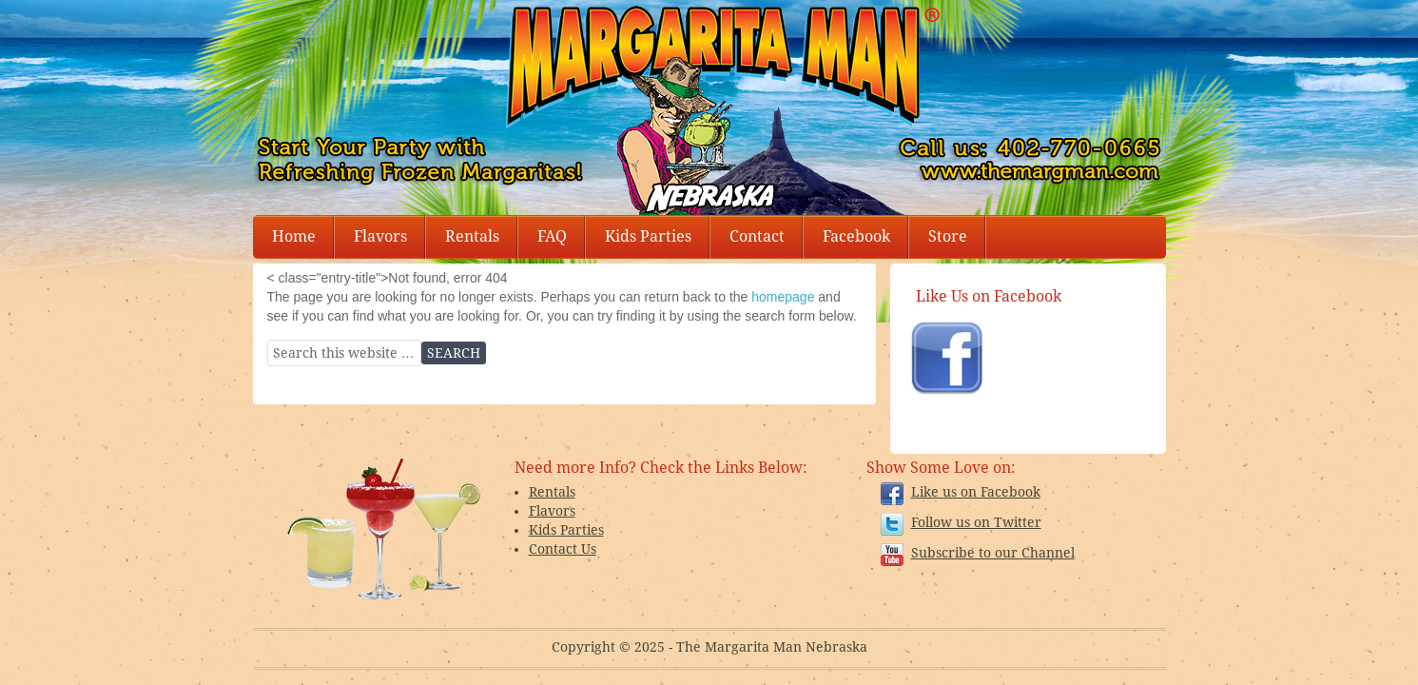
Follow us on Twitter (976, 522)
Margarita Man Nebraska (909, 57)
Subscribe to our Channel (993, 552)
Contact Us (562, 549)
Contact (757, 236)
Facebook (856, 236)
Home (294, 236)
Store (947, 236)
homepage (782, 296)
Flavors (380, 236)
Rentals (472, 236)
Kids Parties (648, 236)
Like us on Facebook (975, 491)
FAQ (552, 236)
